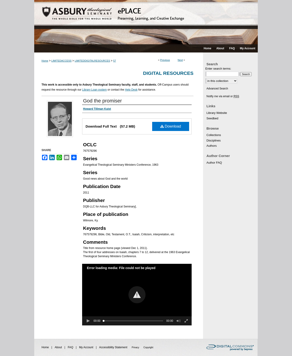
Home (45, 60)
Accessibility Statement (113, 347)
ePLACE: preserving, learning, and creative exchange (146, 22)
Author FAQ (214, 162)
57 (114, 60)
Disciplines (213, 140)
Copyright (148, 347)
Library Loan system (94, 89)
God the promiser (102, 101)
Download (170, 126)
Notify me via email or (222, 96)
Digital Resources (168, 73)
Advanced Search (217, 88)
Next (180, 60)
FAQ (71, 347)
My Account (86, 347)
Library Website (216, 113)
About (59, 347)
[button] (137, 294)
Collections (213, 135)
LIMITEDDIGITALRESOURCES (92, 60)
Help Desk (131, 89)
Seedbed (212, 118)
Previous (165, 60)
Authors (211, 145)
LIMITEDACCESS (61, 60)
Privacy (136, 347)
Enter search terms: (218, 68)
